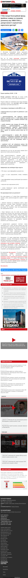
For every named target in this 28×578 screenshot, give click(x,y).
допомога (3, 275)
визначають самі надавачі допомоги (10, 243)
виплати (8, 275)
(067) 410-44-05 (7, 502)
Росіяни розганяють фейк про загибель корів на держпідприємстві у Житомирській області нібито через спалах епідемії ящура (13, 373)
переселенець (23, 275)
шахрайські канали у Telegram (17, 259)
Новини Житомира (7, 361)
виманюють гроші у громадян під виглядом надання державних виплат (14, 257)
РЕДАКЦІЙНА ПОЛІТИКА (4, 562)
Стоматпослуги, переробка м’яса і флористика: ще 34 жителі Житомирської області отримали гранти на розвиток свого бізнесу (13, 385)
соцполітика (14, 275)
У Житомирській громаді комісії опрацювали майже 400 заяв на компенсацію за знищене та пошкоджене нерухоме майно (13, 391)
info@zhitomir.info (11, 500)
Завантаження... (5, 30)
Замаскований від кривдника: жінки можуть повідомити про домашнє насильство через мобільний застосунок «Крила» (14, 306)
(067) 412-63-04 (16, 512)
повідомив (16, 58)
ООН (18, 275)
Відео (3, 329)
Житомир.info (12, 252)
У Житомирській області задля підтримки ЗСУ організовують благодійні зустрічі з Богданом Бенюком (14, 298)
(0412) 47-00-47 (7, 512)
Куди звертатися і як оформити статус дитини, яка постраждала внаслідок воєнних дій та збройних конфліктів (15, 289)
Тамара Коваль (15, 506)
